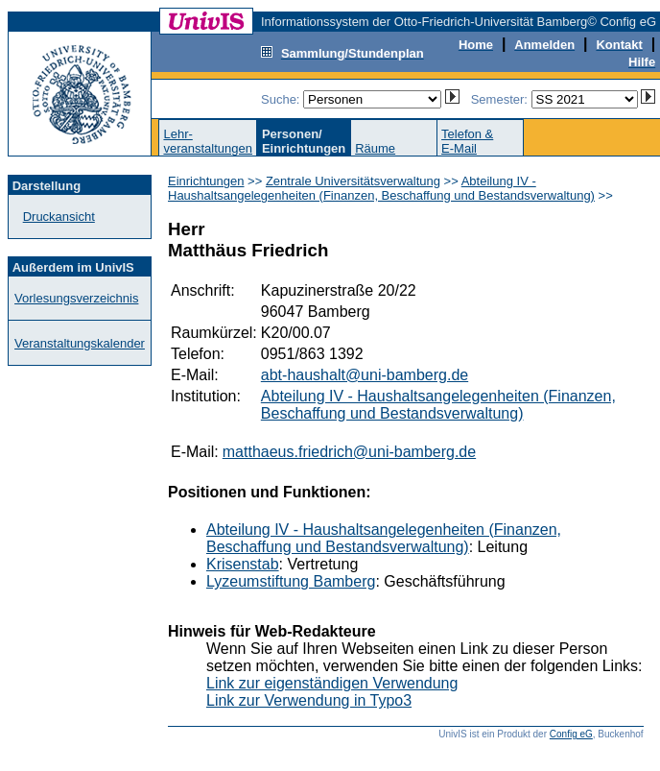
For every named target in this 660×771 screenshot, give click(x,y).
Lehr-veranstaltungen (207, 141)
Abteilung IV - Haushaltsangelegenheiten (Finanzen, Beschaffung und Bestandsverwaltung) (381, 188)
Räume (375, 148)
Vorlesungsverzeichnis (76, 298)
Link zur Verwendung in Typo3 (309, 700)
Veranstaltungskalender (79, 343)
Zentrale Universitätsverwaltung (353, 181)
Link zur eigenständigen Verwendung (332, 683)
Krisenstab (242, 564)
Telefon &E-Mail (467, 141)
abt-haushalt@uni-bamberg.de (364, 375)
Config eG (571, 734)
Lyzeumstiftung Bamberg (290, 581)
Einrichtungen (206, 181)
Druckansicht (59, 216)
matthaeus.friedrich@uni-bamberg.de (349, 452)
